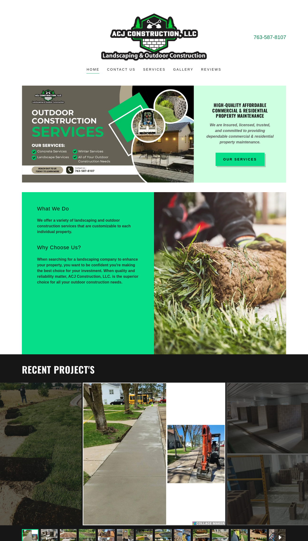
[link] (154, 37)
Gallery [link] (183, 69)
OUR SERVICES (240, 159)
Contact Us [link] (121, 69)
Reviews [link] (211, 69)
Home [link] (93, 69)
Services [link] (154, 69)
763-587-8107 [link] (270, 37)
